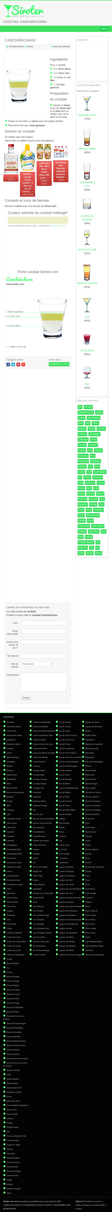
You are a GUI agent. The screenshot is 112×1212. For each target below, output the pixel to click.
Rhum (30, 47)
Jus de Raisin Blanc (67, 810)
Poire (87, 880)
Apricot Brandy (13, 757)
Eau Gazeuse (38, 827)
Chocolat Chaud (13, 880)
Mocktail (90, 493)
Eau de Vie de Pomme (42, 823)
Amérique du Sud (85, 412)
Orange (93, 504)
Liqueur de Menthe (67, 941)
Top (97, 542)
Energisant (95, 461)
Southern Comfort (14, 1092)
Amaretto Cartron (14, 726)
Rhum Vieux (90, 933)
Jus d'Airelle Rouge (41, 915)
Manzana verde (91, 748)
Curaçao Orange (40, 779)
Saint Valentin (98, 526)
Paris (101, 504)
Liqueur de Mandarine (68, 933)
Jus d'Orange (38, 924)
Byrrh (9, 805)
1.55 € (27, 184)
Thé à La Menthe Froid (16, 1136)
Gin (79, 477)
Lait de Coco (64, 845)
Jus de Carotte (39, 955)
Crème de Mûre (39, 740)
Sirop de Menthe (13, 1036)
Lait (60, 841)
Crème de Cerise (14, 950)
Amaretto (10, 722)
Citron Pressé (12, 902)
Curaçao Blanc (39, 770)
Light (96, 488)
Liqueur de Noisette (67, 946)
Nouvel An (82, 504)
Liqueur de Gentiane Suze (70, 920)
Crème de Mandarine (42, 722)
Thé (8, 1132)
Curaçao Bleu (38, 775)
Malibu (88, 731)
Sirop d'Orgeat (13, 985)
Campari (10, 836)
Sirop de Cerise (13, 994)
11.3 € (11, 178)
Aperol (9, 753)
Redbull (81, 520)
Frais (97, 466)
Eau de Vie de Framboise (43, 819)
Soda (80, 537)
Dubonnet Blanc (39, 801)
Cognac (81, 450)
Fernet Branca (39, 832)
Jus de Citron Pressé (68, 735)
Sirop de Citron (13, 998)
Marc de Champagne (94, 762)
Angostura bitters (14, 744)
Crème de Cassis (14, 946)
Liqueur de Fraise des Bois (70, 906)
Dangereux (83, 456)
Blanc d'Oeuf (12, 788)
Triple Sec (82, 547)
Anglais (99, 412)
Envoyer (26, 698)
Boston (95, 423)
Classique (93, 445)
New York (82, 499)
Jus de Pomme (65, 801)
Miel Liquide (90, 788)
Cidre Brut (11, 893)
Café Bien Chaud (14, 819)
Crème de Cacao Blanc (16, 941)
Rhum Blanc (64, 69)
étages (98, 553)
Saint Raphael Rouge (94, 946)
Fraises (36, 849)
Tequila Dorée (12, 1127)
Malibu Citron (91, 735)
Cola (90, 450)
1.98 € (60, 171)
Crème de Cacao (14, 937)
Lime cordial (64, 854)
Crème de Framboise (15, 955)
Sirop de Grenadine (15, 1028)
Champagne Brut (14, 849)
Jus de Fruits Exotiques (69, 762)
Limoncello (63, 862)
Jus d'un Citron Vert (41, 941)
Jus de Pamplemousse (68, 788)
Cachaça (101, 428)
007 (80, 407)
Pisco (87, 876)
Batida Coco (12, 775)
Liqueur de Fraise (66, 902)
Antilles (81, 418)
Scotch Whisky (13, 963)
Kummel (62, 836)
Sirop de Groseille (14, 1032)
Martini (81, 493)
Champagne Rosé (14, 854)
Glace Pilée (37, 876)
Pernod (88, 854)
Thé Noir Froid (13, 1140)
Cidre (9, 889)
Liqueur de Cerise (66, 884)
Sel (8, 968)
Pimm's (88, 862)
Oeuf (87, 823)
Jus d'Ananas (38, 920)
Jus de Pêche (65, 792)
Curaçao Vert (38, 788)
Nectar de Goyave (93, 805)
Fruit (89, 472)
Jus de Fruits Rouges (68, 766)
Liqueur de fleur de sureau (70, 898)
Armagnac (11, 762)
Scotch (9, 959)
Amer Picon (11, 731)
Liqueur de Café (66, 880)
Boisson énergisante (15, 792)
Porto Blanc (90, 889)
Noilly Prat (89, 819)
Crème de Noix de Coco (43, 744)
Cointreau (11, 915)
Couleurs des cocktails (59, 226)
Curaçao (98, 450)
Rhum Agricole (91, 911)
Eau (34, 810)
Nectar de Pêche (92, 814)
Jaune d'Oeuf (38, 898)
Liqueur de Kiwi (65, 928)
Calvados (82, 434)
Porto (88, 510)
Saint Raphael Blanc (94, 941)
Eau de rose (38, 814)
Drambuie (37, 792)
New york (93, 499)
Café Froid (11, 827)
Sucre (9, 1096)
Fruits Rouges (100, 472)
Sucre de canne (13, 1101)
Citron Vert (63, 73)
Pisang (88, 871)
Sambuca (89, 950)
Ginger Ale (37, 871)
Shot (104, 531)
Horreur (100, 483)
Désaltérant (83, 461)
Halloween (90, 483)
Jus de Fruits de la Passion (70, 757)
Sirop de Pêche (13, 1050)
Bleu (88, 423)
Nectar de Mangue (93, 810)
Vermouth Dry (12, 1167)
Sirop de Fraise (13, 1003)
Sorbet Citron (12, 1083)
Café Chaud (12, 823)
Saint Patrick (83, 526)
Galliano (36, 854)
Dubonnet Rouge (40, 805)
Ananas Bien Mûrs (14, 735)
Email (12, 632)
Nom (15, 623)
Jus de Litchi (64, 775)
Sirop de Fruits (13, 1012)
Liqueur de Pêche (66, 950)
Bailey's (10, 766)
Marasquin (89, 757)
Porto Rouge (90, 893)
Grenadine (37, 889)
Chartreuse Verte (14, 867)
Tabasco (10, 1118)
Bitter (9, 784)
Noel (102, 499)
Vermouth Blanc (13, 1158)
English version (62, 47)
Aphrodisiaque (94, 418)
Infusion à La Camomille (43, 893)
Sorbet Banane (13, 1079)
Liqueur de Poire (92, 722)
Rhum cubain (91, 928)
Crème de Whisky (40, 757)
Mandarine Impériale (94, 744)
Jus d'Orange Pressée (42, 933)
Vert (91, 547)
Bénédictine (11, 779)
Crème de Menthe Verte (43, 735)
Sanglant (82, 531)
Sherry (9, 972)
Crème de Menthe (40, 726)
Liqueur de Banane (67, 876)
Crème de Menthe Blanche (44, 731)
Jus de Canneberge (41, 950)
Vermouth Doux (13, 1162)
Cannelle (10, 841)
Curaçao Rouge (39, 784)
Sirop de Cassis (13, 990)
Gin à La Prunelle (40, 867)
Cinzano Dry (12, 898)
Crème (9, 928)
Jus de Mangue (65, 779)
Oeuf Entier (90, 827)
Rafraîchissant (16, 47)
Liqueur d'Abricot (66, 867)
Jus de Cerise (65, 726)
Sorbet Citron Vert (14, 1088)
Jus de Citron (64, 731)
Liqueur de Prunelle (93, 726)
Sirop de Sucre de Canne (17, 1058)
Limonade (63, 858)
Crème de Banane (14, 933)
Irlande (81, 488)
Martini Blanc (90, 770)
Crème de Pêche (40, 748)
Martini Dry (89, 775)
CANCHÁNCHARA (20, 40)
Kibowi (62, 827)
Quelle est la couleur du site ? (12, 645)
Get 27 (35, 858)
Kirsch (61, 832)
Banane (10, 770)
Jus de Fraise (64, 744)
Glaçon (36, 880)
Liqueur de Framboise (68, 911)
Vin (97, 547)
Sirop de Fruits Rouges (16, 1023)
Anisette (10, 748)
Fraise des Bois (39, 845)
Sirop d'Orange (13, 981)
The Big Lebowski (85, 542)
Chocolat (82, 445)
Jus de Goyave (65, 770)
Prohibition (98, 510)
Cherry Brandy (13, 876)
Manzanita (89, 753)
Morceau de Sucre (93, 792)
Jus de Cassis (65, 722)
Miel (52, 80)
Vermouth (11, 1153)
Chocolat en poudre (15, 884)
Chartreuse (83, 439)
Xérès (9, 1193)
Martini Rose (90, 779)
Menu (104, 29)
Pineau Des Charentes (94, 867)
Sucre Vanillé (12, 1114)
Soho (9, 1075)
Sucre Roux (11, 1110)
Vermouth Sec (13, 1175)
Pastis (81, 510)
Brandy (91, 428)
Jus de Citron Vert (66, 740)
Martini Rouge (91, 784)
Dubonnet (37, 797)
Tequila (89, 537)
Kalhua (62, 819)
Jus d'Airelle (38, 911)
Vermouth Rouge (14, 1171)
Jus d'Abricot (38, 906)
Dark (93, 456)
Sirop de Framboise (15, 1007)
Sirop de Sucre (13, 1054)
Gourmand (97, 477)
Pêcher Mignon (91, 849)
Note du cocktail (14, 665)
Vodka (81, 553)
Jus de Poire (64, 797)
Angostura (11, 740)
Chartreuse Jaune (14, 862)
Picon (87, 858)
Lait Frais (63, 849)
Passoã (88, 836)
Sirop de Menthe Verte (16, 1041)
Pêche (88, 845)
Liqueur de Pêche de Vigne (70, 955)
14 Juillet (88, 407)
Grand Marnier (39, 884)
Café (8, 814)
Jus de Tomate (65, 814)
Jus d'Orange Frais (41, 928)
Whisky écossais (14, 1189)
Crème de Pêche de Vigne (44, 753)
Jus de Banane (39, 946)
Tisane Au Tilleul (13, 1145)
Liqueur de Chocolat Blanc (70, 889)
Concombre (11, 924)
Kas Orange (64, 823)
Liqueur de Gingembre (68, 924)
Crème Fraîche (39, 762)
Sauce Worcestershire (94, 955)
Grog (80, 483)
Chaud (93, 439)
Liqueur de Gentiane (67, 915)
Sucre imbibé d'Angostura (17, 1105)
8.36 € (44, 173)
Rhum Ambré (90, 915)
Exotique (82, 466)
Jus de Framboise (66, 748)
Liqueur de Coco (66, 893)
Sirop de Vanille (13, 1070)
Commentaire (12, 675)
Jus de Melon (64, 784)
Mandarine (89, 740)
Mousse (100, 493)
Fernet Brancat (39, 836)
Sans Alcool (94, 531)
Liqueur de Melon (66, 937)
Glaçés (87, 477)
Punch (81, 515)
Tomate (10, 1149)
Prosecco (89, 898)
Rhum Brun (90, 924)
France (81, 472)
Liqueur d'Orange (66, 871)
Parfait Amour (91, 832)
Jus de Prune (64, 805)
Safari (87, 937)
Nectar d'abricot (92, 797)
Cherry (9, 871)
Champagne (94, 434)
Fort (90, 466)
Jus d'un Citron (39, 937)
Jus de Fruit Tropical (67, 753)
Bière (80, 423)
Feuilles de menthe (41, 841)
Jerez (35, 902)
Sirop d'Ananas (13, 977)
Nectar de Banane (93, 801)
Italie (89, 488)
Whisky (90, 553)
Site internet (12, 656)
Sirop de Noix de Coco (16, 1045)
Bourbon (82, 428)
